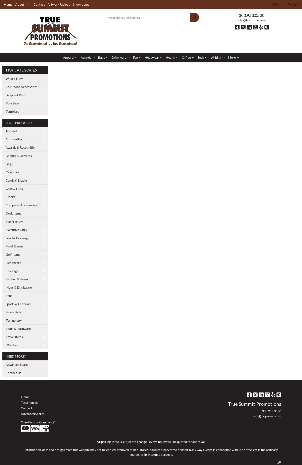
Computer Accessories (21, 205)
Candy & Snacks (17, 180)
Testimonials (29, 402)
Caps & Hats (14, 188)
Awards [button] (86, 57)
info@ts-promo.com (252, 20)
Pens (9, 295)
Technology (14, 320)
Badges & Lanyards (19, 155)
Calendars (12, 172)
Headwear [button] (152, 57)
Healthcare (13, 263)
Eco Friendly (14, 221)
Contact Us (13, 373)
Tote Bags (13, 103)
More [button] (232, 57)
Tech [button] (200, 57)
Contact (39, 4)
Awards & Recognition (21, 147)
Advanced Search (17, 364)
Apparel (11, 131)
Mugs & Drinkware (19, 287)
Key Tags (12, 271)
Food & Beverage (17, 238)
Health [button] (170, 57)
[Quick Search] (146, 17)
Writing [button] (216, 57)
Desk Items (13, 213)
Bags (9, 164)
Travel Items (14, 337)
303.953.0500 (251, 15)
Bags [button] (101, 57)
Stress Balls (13, 312)
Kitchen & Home (17, 279)
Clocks (10, 197)
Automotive (14, 139)
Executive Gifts (16, 230)
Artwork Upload (59, 4)
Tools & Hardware (18, 328)
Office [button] (186, 57)
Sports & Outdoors (19, 304)
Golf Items (13, 254)
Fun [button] (135, 57)
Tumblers (12, 111)
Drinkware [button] (119, 57)
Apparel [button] (68, 57)
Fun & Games (15, 246)
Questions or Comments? (38, 422)
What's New (14, 78)
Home (8, 4)
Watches (12, 345)
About (19, 4)
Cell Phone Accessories (22, 87)
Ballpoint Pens (16, 95)
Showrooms (81, 4)
